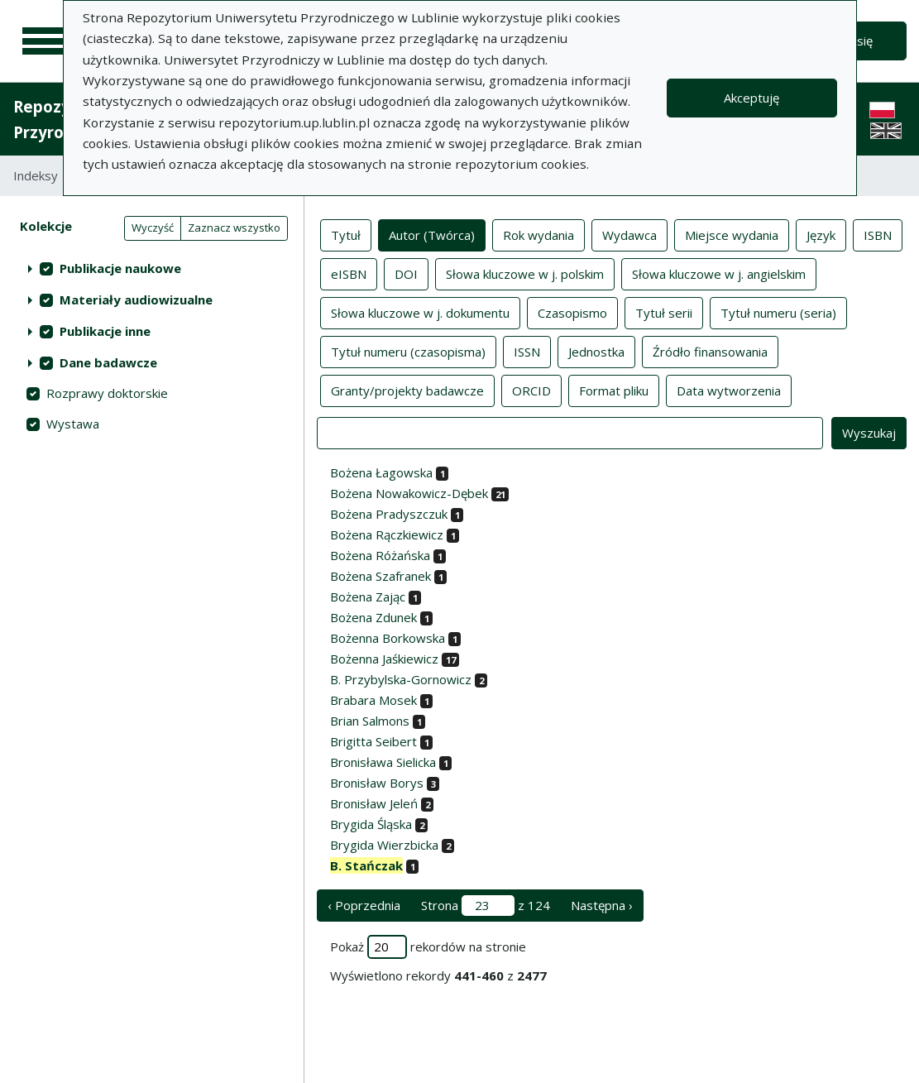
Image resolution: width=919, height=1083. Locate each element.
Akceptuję (751, 97)
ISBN (878, 234)
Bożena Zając (367, 596)
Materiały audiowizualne (136, 299)
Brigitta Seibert (373, 741)
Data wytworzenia (729, 390)
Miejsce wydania (731, 234)
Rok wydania (538, 234)
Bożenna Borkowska (387, 638)
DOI (406, 273)
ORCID (531, 390)
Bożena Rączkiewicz (386, 534)
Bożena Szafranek (380, 576)
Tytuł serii (663, 312)
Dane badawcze (108, 362)
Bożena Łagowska (381, 472)
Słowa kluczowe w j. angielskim (719, 273)
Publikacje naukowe (120, 268)
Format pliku (614, 390)
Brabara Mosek (373, 700)
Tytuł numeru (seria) (778, 312)
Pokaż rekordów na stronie (428, 947)
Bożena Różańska (380, 555)
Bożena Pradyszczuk (389, 514)
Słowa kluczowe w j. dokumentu (420, 312)
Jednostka (596, 351)
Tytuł (346, 234)
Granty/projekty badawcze (407, 390)
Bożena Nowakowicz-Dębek (409, 493)
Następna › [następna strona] (602, 905)
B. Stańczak (366, 865)
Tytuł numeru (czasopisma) (408, 351)
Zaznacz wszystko (234, 227)
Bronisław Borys (377, 782)
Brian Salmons (369, 720)
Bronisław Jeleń (374, 803)
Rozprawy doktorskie (107, 393)
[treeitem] (152, 268)
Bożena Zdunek (373, 617)
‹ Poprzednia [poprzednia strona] (364, 905)
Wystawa (72, 423)
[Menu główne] (43, 41)
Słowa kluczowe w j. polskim (525, 273)
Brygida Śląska (371, 824)
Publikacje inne (105, 331)
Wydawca (629, 234)
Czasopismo (572, 312)
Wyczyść (153, 227)
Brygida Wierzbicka (384, 844)
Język (821, 234)
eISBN (348, 273)
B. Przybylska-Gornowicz (400, 679)
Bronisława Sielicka (383, 762)
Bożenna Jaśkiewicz (384, 658)
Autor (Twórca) (432, 234)
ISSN (527, 351)
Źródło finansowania (710, 351)
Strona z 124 (485, 905)
